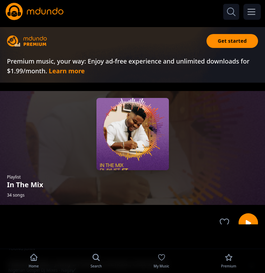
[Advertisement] (132, 236)
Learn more (67, 71)
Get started (232, 41)
